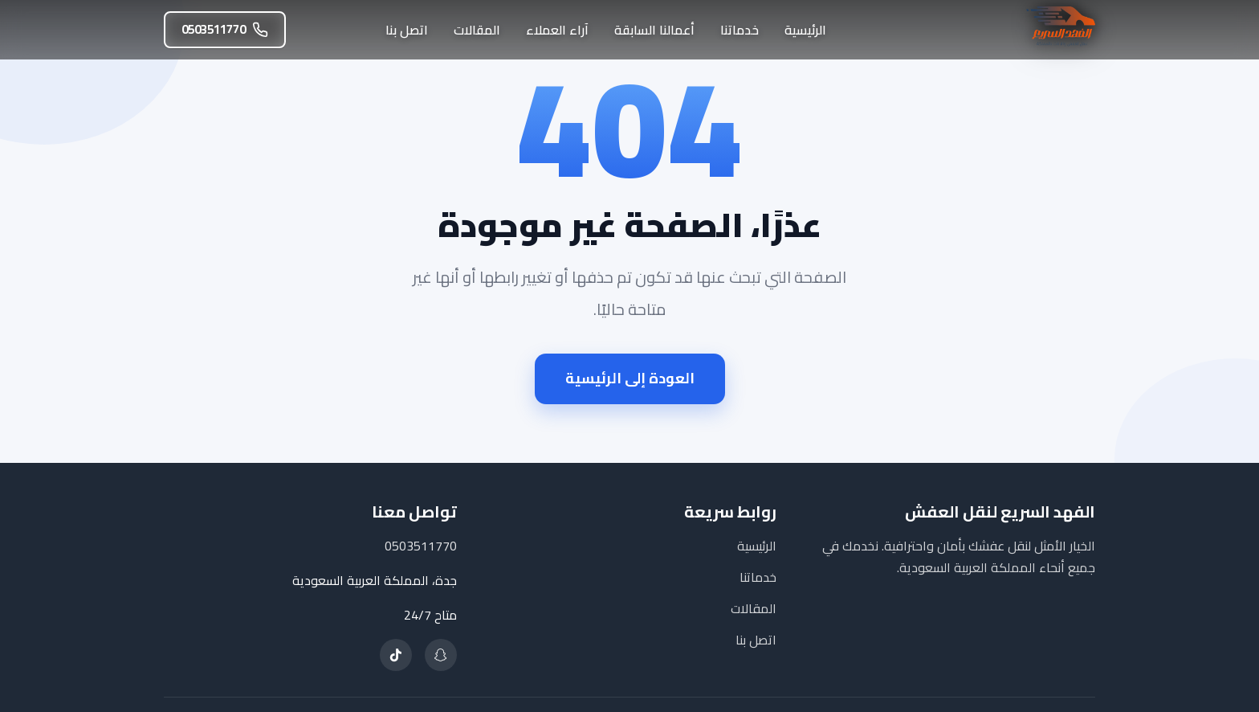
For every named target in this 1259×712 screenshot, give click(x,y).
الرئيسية (805, 30)
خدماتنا (739, 30)
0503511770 (224, 29)
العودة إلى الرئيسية (630, 378)
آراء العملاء (557, 30)
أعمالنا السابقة (654, 30)
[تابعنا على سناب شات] (441, 655)
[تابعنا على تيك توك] (396, 655)
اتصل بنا (406, 30)
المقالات (477, 30)
